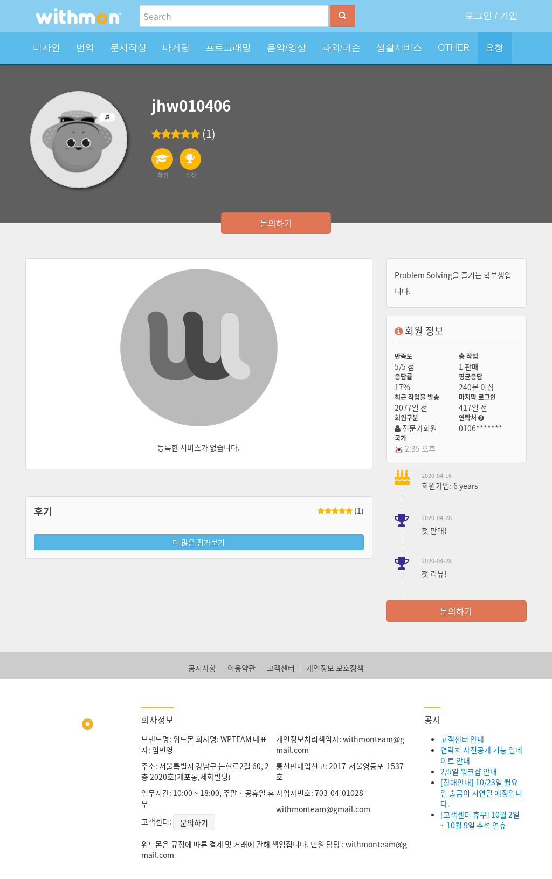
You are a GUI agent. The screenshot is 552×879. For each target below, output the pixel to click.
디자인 (46, 48)
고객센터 (281, 667)
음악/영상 (286, 48)
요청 (494, 48)
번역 (85, 48)
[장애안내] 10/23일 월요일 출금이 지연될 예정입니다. (481, 793)
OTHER (454, 48)
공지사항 (202, 667)
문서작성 (128, 48)
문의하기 (276, 223)
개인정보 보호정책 (335, 667)
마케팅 (176, 48)
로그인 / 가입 (491, 16)
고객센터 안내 (462, 738)
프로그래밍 (228, 48)
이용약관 (241, 667)
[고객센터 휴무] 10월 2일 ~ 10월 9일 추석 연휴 (480, 819)
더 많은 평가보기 (198, 542)
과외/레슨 (341, 48)
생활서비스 (399, 48)
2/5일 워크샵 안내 (468, 771)
